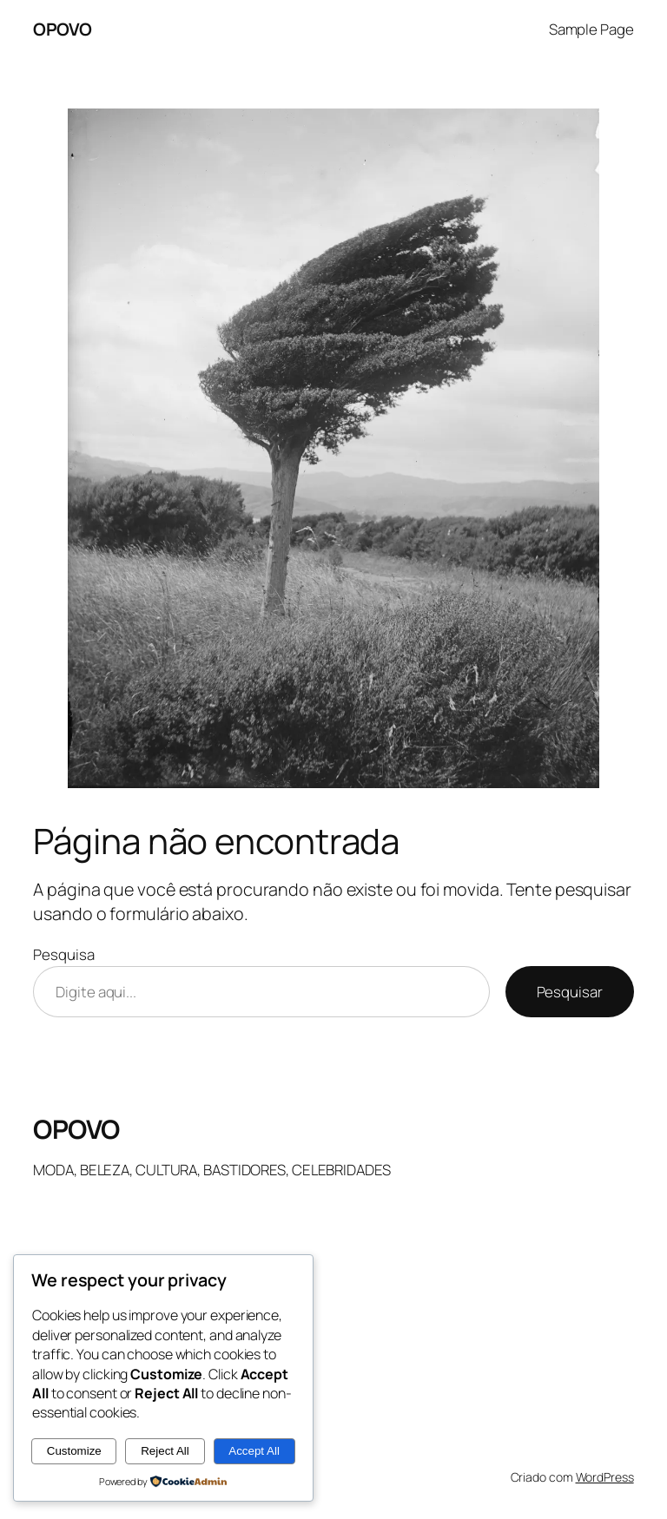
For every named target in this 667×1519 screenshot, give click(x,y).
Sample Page (591, 29)
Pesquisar (570, 992)
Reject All (165, 1450)
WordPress (605, 1477)
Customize (74, 1450)
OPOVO (62, 29)
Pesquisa (63, 954)
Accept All (254, 1450)
